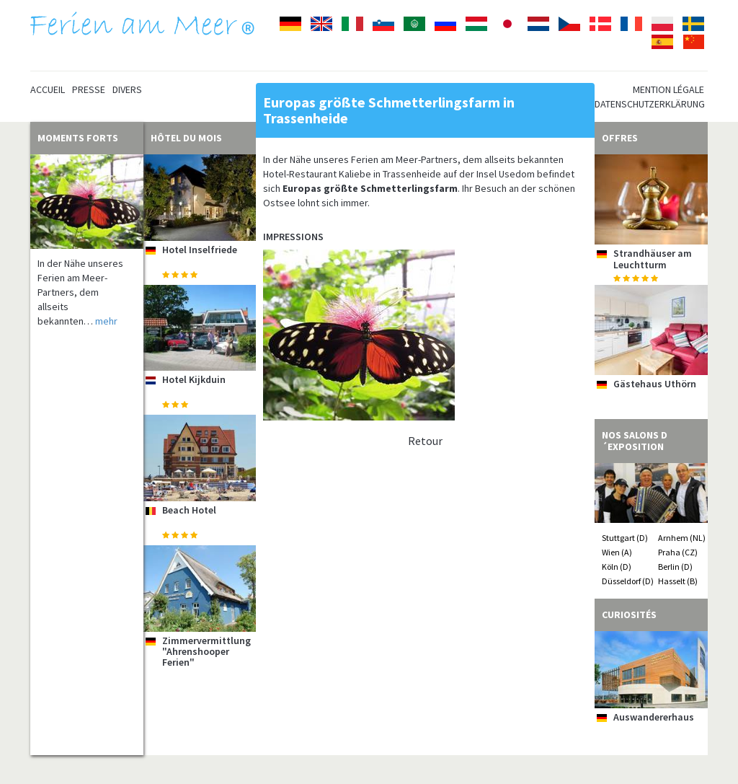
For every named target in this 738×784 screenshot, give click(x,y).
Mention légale (668, 89)
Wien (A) (617, 552)
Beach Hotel (189, 509)
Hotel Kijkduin (194, 379)
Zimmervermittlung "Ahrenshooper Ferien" (206, 651)
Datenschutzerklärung (650, 103)
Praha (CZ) (678, 552)
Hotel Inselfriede (199, 249)
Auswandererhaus (653, 716)
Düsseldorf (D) (628, 581)
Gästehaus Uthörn (654, 383)
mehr (106, 320)
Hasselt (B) (678, 581)
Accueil (47, 89)
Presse (88, 89)
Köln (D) (616, 566)
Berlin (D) (675, 566)
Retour (425, 440)
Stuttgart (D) (625, 537)
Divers (127, 89)
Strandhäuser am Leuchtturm (652, 258)
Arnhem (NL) (682, 537)
